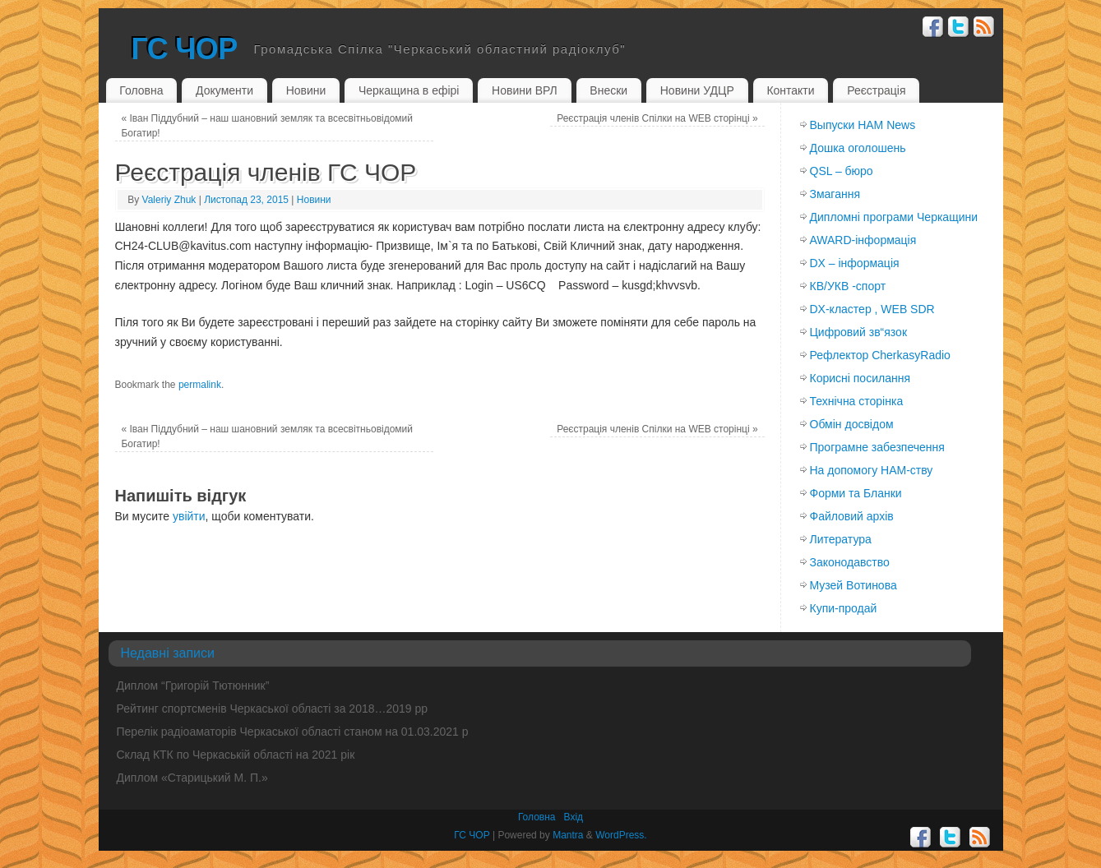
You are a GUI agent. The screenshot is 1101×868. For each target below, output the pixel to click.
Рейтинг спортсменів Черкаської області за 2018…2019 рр (272, 708)
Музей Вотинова (853, 585)
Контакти (790, 90)
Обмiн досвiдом (852, 424)
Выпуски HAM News (863, 125)
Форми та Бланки (856, 493)
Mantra (568, 835)
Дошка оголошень (858, 148)
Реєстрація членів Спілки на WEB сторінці (657, 118)
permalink (199, 384)
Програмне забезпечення (877, 447)
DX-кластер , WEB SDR (872, 309)
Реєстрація (876, 90)
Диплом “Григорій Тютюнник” (193, 685)
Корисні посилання (860, 378)
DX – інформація (855, 263)
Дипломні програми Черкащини (894, 217)
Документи (224, 90)
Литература (841, 539)
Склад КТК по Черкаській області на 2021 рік (236, 754)
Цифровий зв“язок (859, 332)
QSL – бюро (841, 171)
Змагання (835, 194)
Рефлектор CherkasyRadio (880, 355)
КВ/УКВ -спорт (848, 286)
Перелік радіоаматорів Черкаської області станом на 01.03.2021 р (293, 731)
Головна (141, 90)
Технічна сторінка (857, 401)
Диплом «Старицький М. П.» (192, 777)
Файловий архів (852, 516)
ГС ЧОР (185, 49)
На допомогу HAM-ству (871, 470)
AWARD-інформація (863, 240)
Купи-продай (843, 608)
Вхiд (574, 817)
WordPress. (620, 835)
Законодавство (850, 562)
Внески (608, 90)
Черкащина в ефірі (409, 90)
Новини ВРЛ (524, 90)
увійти (189, 516)
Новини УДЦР (697, 90)
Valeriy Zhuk (169, 199)
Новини (306, 90)
